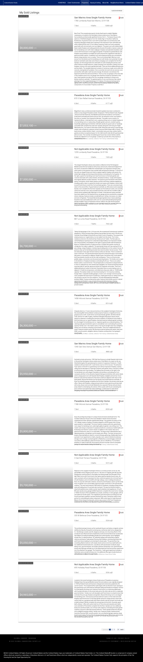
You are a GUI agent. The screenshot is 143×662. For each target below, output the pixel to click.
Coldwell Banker (20, 638)
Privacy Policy (124, 638)
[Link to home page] (2, 3)
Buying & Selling (95, 3)
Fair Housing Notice (128, 641)
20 (118, 629)
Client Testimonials (74, 3)
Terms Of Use (111, 638)
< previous (105, 629)
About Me (105, 3)
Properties (85, 3)
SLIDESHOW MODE (117, 10)
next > (122, 629)
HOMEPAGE (62, 3)
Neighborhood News (117, 3)
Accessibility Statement (109, 641)
